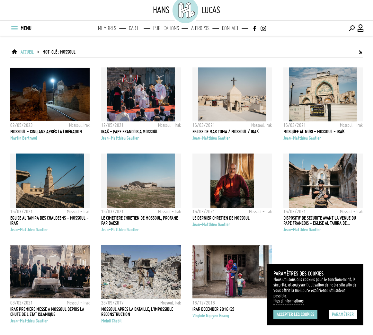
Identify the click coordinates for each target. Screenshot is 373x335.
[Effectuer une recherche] (351, 28)
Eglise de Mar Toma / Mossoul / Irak (225, 131)
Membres (107, 28)
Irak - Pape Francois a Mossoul (129, 131)
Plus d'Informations (288, 301)
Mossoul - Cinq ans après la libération (46, 131)
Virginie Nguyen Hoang (210, 316)
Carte (135, 28)
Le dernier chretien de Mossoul (221, 218)
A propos (200, 28)
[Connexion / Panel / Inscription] (360, 28)
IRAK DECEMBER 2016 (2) (213, 309)
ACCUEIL (27, 52)
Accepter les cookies (295, 314)
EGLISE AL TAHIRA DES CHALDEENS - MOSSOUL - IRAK (49, 221)
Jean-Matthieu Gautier (120, 138)
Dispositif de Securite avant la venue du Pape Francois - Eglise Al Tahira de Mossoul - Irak (319, 221)
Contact (230, 28)
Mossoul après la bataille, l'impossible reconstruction (137, 312)
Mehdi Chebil (111, 321)
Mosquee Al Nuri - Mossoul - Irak (313, 131)
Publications (166, 28)
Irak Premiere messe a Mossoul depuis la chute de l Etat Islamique (47, 312)
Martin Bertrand (23, 138)
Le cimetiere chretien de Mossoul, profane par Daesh (139, 221)
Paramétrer (343, 314)
